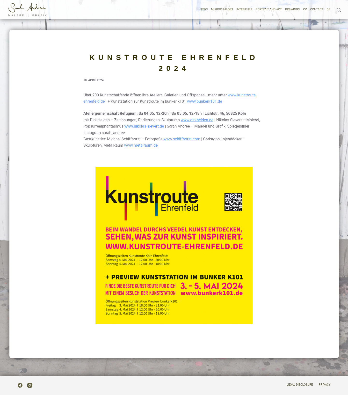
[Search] (339, 10)
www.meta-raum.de (141, 145)
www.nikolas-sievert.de (144, 126)
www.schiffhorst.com (181, 139)
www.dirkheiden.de (197, 120)
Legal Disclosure (300, 384)
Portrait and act (269, 9)
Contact (316, 9)
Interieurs (244, 9)
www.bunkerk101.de (204, 101)
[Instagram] (29, 385)
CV (305, 9)
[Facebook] (20, 385)
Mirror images (222, 9)
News (204, 9)
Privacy (324, 384)
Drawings (292, 9)
